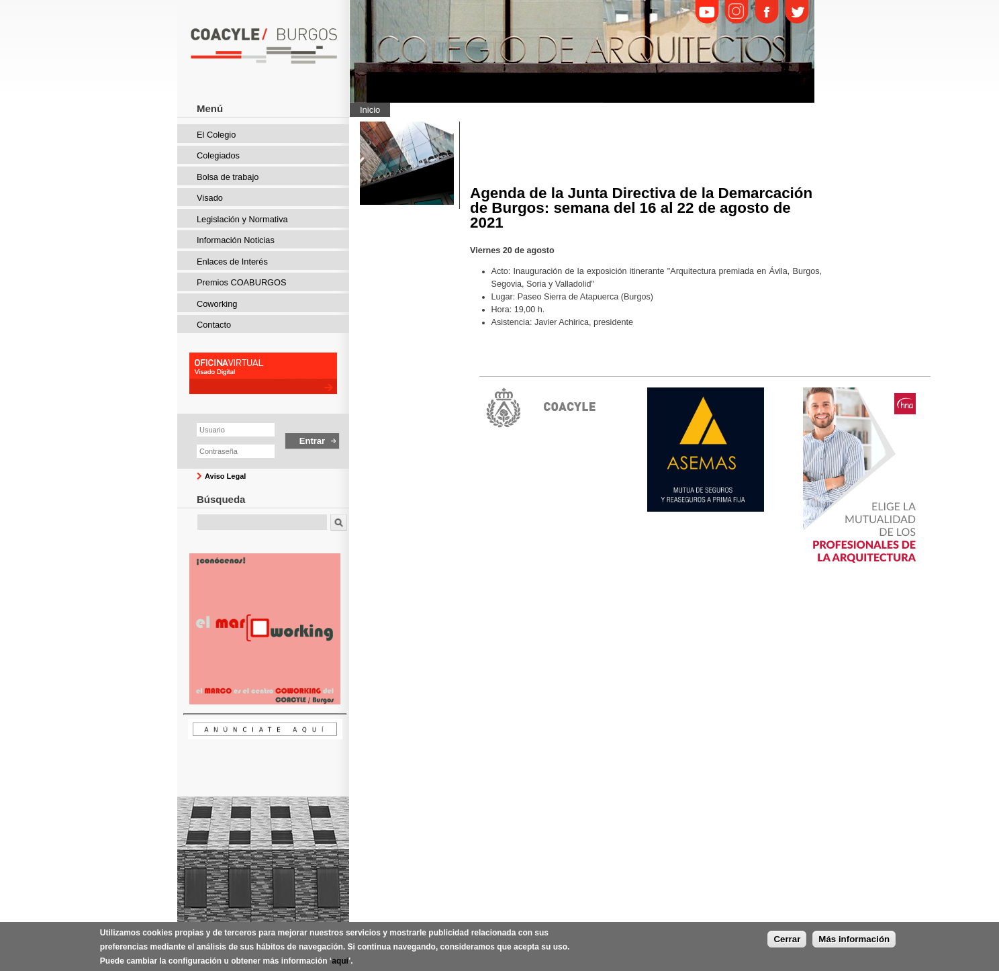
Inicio (370, 110)
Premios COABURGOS (242, 282)
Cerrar (786, 942)
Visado (210, 198)
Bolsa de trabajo (227, 177)
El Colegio (216, 135)
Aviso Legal (225, 476)
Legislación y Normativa (242, 219)
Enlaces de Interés (232, 262)
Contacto (214, 325)
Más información (854, 942)
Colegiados (218, 155)
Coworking (217, 304)
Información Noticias (236, 240)
